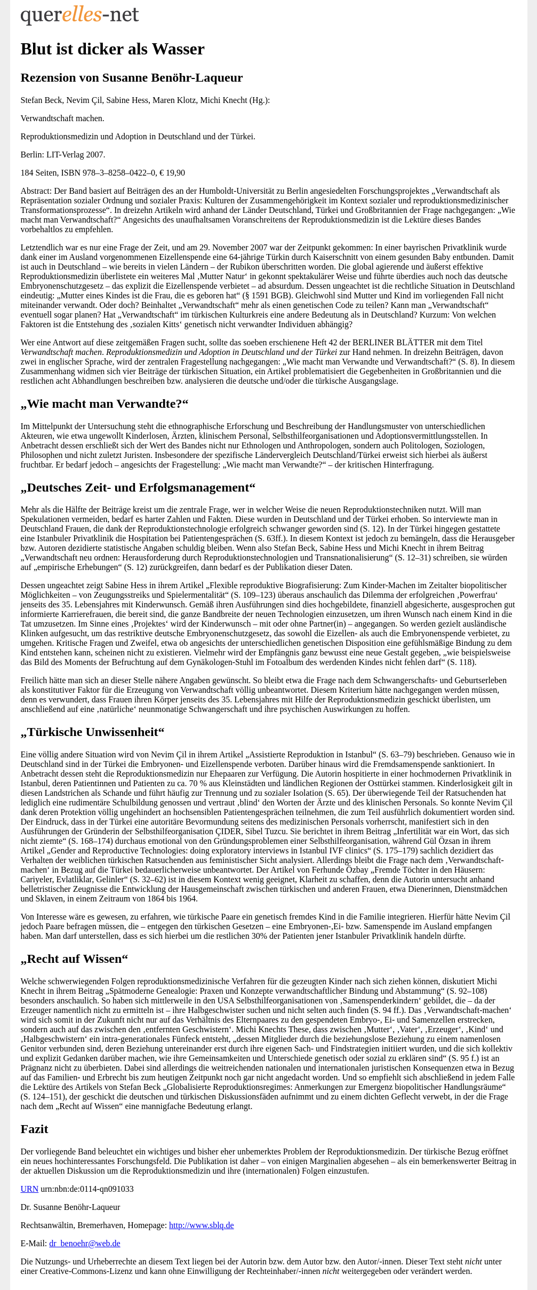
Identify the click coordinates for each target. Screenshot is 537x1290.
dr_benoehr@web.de (84, 1243)
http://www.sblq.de (201, 1225)
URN (30, 1188)
